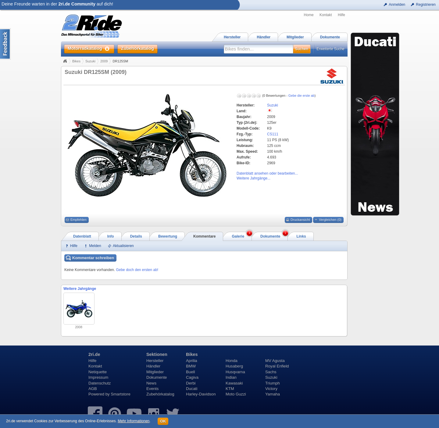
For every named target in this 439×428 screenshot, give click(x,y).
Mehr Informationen (133, 421)
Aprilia (191, 360)
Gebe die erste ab (301, 95)
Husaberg (234, 366)
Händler (153, 366)
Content (5, 44)
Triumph (272, 383)
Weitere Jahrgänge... (253, 178)
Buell (190, 372)
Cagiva (192, 377)
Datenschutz (99, 383)
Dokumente (156, 377)
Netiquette (97, 372)
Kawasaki (234, 383)
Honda (231, 360)
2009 (104, 61)
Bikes (76, 61)
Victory (271, 388)
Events (152, 388)
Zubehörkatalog (160, 394)
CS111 (272, 134)
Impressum (98, 377)
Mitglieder (155, 372)
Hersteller (154, 360)
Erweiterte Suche (330, 49)
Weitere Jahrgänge (79, 289)
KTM (230, 388)
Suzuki (90, 61)
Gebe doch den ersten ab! (137, 270)
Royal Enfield (277, 366)
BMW (191, 366)
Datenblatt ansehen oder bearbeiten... (267, 173)
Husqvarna (235, 372)
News (151, 383)
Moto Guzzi (236, 394)
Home (309, 15)
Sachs (271, 372)
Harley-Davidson (201, 394)
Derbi (191, 383)
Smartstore (120, 394)
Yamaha (272, 394)
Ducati (191, 388)
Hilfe (341, 15)
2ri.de (94, 354)
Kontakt (325, 15)
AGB (92, 388)
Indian (231, 377)
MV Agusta (275, 360)
